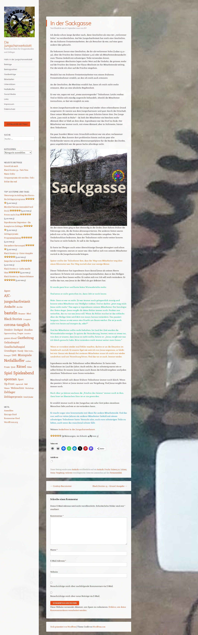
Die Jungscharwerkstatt (17, 44)
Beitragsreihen (10, 69)
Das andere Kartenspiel (14, 245)
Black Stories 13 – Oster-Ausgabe (18, 253)
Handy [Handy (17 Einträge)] (20, 350)
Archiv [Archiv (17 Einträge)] (20, 307)
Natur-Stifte (9, 173)
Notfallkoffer (9, 89)
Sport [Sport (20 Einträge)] (21, 379)
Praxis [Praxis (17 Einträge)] (7, 366)
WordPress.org (11, 422)
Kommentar (57, 515)
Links (6, 99)
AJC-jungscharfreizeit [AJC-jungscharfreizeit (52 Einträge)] (17, 298)
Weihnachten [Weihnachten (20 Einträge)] (17, 387)
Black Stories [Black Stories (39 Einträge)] (13, 319)
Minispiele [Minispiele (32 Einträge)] (25, 355)
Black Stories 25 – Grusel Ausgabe (110, 486)
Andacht (75, 469)
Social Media (10, 94)
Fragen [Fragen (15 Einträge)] (20, 333)
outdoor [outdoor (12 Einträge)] (28, 361)
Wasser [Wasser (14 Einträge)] (7, 388)
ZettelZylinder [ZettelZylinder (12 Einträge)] (28, 397)
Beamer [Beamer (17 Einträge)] (21, 313)
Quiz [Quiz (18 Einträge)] (13, 366)
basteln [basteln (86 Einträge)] (10, 312)
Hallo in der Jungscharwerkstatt (18, 59)
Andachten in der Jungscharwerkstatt (76, 429)
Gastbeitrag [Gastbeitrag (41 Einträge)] (26, 338)
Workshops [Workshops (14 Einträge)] (29, 388)
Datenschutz (9, 109)
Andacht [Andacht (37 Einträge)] (10, 307)
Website (54, 571)
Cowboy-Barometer (61, 486)
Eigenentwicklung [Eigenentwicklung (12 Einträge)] (10, 333)
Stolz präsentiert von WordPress (63, 626)
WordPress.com (99, 626)
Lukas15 (124, 469)
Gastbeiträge (10, 74)
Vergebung (60, 472)
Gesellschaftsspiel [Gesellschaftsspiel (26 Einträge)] (14, 346)
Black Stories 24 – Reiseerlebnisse (19, 276)
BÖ (85, 28)
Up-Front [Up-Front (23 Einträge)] (9, 383)
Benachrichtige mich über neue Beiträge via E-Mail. (75, 596)
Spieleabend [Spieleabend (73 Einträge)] (23, 372)
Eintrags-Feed (10, 414)
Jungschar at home (12, 261)
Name (53, 549)
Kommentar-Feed (12, 418)
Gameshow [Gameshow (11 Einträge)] (27, 333)
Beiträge (8, 64)
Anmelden (8, 410)
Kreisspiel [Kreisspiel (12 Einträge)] (7, 355)
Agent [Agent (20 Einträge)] (7, 290)
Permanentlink (116, 472)
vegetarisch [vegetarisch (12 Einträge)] (19, 384)
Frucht (107, 469)
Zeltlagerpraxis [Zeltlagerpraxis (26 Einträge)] (13, 396)
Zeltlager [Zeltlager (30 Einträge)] (9, 392)
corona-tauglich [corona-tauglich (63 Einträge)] (17, 324)
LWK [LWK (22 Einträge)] (14, 355)
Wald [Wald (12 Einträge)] (26, 384)
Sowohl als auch (11, 166)
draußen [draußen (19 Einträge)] (28, 329)
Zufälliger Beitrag (17, 124)
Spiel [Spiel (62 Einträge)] (8, 372)
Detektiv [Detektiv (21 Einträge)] (8, 329)
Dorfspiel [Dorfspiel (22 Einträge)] (18, 329)
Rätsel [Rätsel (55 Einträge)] (21, 366)
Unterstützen (9, 84)
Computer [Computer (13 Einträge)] (27, 319)
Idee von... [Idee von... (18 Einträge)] (29, 350)
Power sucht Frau (12, 214)
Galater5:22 (115, 469)
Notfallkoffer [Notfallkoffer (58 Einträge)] (14, 360)
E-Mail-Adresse (58, 560)
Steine (52, 472)
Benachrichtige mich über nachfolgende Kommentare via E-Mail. (81, 586)
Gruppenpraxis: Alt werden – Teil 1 (19, 177)
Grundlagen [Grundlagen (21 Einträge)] (10, 350)
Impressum (9, 104)
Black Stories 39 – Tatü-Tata (16, 170)
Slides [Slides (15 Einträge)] (29, 367)
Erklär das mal (10, 181)
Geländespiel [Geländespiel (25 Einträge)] (11, 342)
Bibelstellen (9, 79)
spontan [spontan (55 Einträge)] (10, 379)
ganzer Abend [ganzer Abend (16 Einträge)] (10, 338)
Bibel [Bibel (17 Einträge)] (29, 313)
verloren (68, 472)
